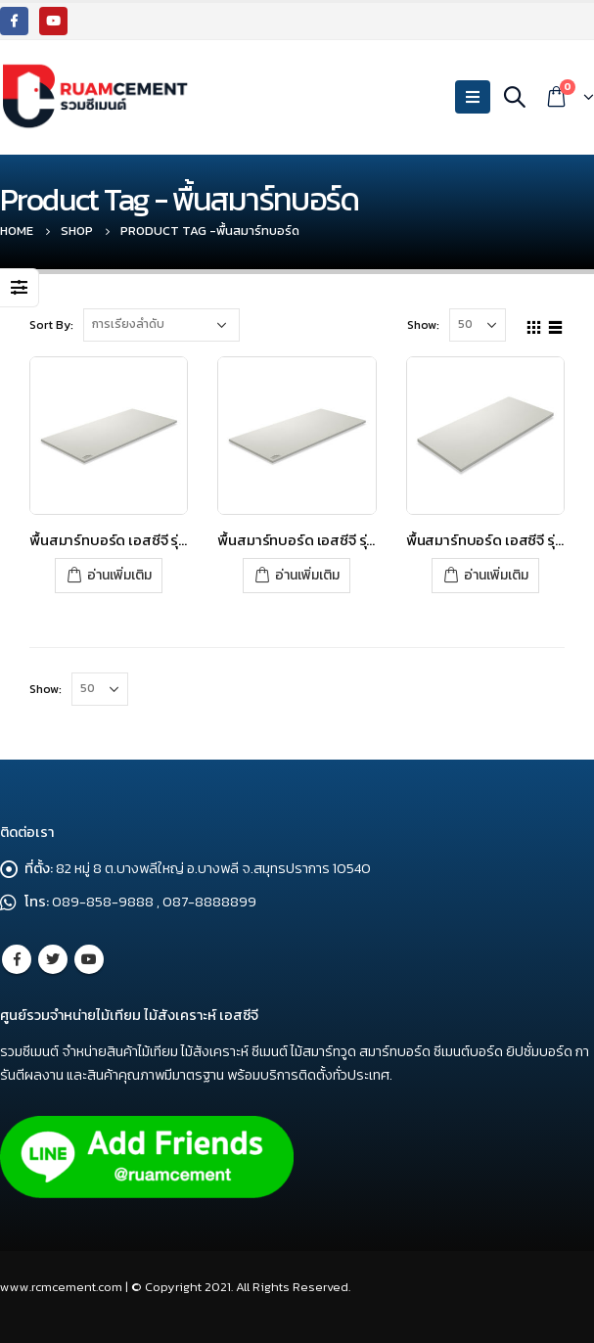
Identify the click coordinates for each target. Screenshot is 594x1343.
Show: (423, 325)
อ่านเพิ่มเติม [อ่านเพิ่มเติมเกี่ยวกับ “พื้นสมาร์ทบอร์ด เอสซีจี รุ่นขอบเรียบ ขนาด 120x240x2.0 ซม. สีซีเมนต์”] (496, 575)
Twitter (53, 959)
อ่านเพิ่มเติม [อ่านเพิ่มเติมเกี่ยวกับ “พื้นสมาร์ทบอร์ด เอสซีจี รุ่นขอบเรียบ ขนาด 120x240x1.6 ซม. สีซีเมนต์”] (307, 575)
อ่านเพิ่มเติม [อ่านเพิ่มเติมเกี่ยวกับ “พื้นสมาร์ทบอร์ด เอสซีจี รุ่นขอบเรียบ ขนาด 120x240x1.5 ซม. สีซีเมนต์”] (119, 575)
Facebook (16, 959)
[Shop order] (161, 325)
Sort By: (51, 325)
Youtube (89, 959)
